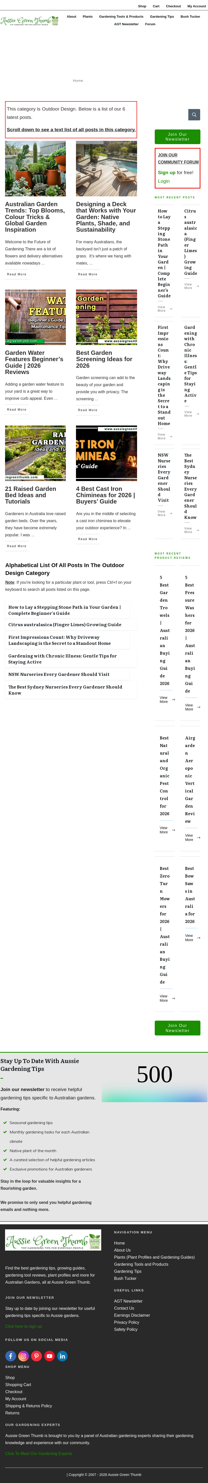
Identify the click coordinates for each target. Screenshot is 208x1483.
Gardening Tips (128, 1271)
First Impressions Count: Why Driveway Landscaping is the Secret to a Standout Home (59, 640)
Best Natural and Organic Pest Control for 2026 (165, 788)
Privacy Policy (126, 1322)
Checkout (13, 1392)
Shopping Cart (18, 1385)
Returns (12, 1413)
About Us (122, 1250)
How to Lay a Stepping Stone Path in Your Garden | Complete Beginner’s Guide (64, 610)
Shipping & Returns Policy (28, 1406)
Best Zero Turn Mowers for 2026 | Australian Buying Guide (165, 934)
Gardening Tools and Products (141, 1264)
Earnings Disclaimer (132, 1315)
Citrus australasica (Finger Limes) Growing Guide (64, 624)
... (43, 263)
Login (164, 181)
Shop (10, 1377)
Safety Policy (125, 1329)
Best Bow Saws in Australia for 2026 (190, 934)
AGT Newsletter (128, 1301)
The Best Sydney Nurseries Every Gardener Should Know (65, 689)
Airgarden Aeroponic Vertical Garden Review (190, 788)
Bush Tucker (125, 1278)
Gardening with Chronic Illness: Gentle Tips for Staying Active (62, 658)
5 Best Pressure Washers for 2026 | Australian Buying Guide (190, 643)
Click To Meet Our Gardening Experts (38, 1453)
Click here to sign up (23, 1326)
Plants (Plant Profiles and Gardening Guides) (154, 1257)
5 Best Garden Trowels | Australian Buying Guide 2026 (165, 643)
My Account (15, 1399)
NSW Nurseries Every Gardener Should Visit (59, 674)
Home (119, 1243)
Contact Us (124, 1308)
